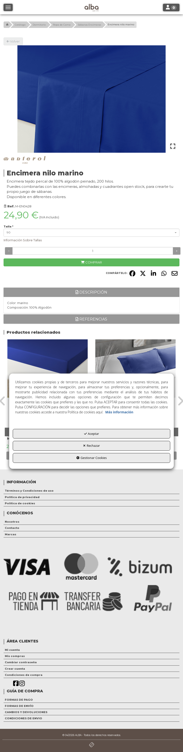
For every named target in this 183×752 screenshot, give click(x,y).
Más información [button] (119, 412)
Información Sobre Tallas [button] (23, 240)
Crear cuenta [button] (15, 668)
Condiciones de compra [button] (23, 675)
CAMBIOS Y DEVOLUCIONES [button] (26, 712)
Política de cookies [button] (20, 503)
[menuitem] (91, 491)
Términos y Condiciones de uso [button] (29, 490)
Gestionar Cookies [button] (91, 458)
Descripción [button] (91, 292)
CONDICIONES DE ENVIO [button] (23, 718)
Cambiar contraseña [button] (21, 662)
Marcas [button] (10, 534)
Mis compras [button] (15, 656)
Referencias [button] (91, 319)
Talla (8, 226)
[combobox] (91, 233)
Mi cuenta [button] (12, 650)
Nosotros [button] (12, 521)
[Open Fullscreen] (172, 146)
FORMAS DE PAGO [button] (19, 699)
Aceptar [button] (91, 433)
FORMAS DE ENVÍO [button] (19, 706)
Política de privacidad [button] (22, 497)
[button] (7, 24)
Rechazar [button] (91, 446)
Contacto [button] (12, 528)
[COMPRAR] (91, 262)
